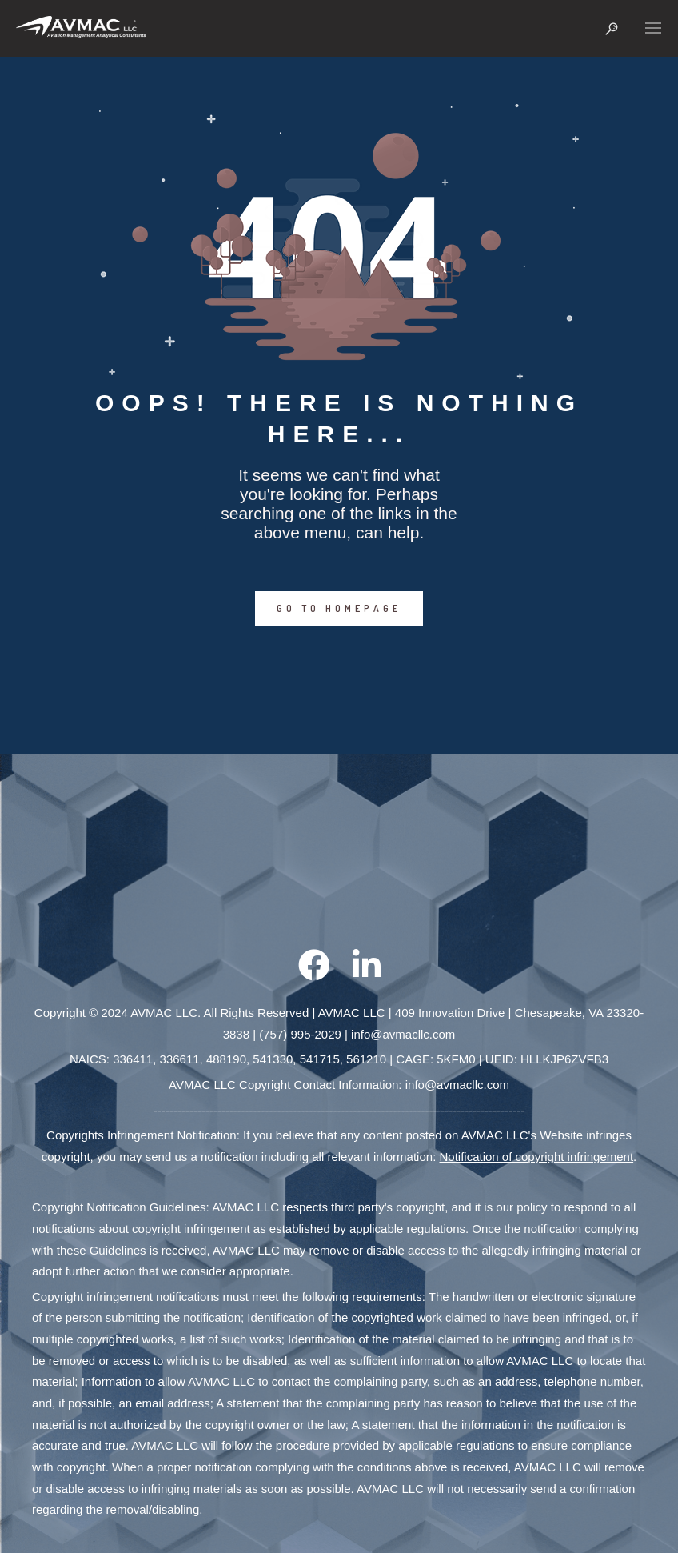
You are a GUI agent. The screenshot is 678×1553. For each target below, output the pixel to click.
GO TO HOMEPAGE (339, 608)
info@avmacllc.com (403, 1034)
